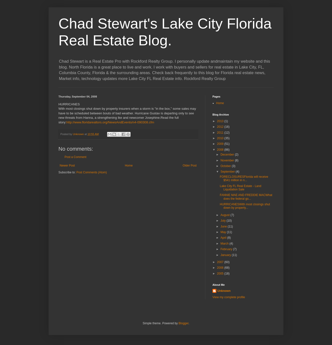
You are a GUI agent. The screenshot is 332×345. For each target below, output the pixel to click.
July (224, 220)
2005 (220, 273)
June (224, 226)
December (228, 154)
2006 (220, 267)
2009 (220, 144)
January (226, 255)
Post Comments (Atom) (91, 172)
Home (129, 165)
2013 (220, 121)
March (225, 243)
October (226, 166)
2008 (220, 149)
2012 (220, 126)
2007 (220, 262)
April (224, 237)
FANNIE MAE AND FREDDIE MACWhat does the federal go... (246, 196)
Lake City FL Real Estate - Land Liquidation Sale (240, 187)
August (226, 215)
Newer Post (67, 165)
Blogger (183, 323)
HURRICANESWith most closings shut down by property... (245, 206)
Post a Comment (75, 157)
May (224, 232)
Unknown (224, 291)
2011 (220, 132)
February (227, 249)
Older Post (190, 165)
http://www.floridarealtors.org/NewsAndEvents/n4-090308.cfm (110, 122)
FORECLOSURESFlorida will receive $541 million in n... (244, 178)
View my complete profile (228, 297)
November (228, 160)
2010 (220, 138)
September (228, 171)
